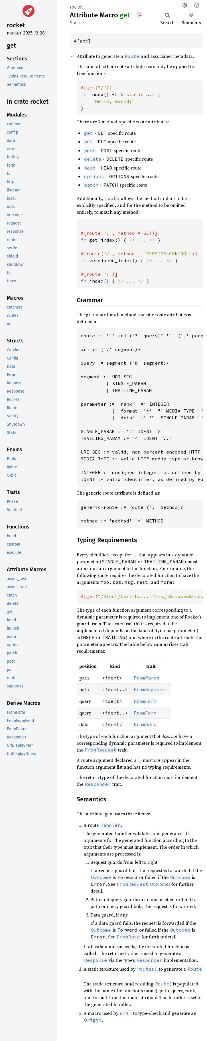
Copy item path (139, 15)
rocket (76, 7)
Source (77, 22)
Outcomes (143, 884)
